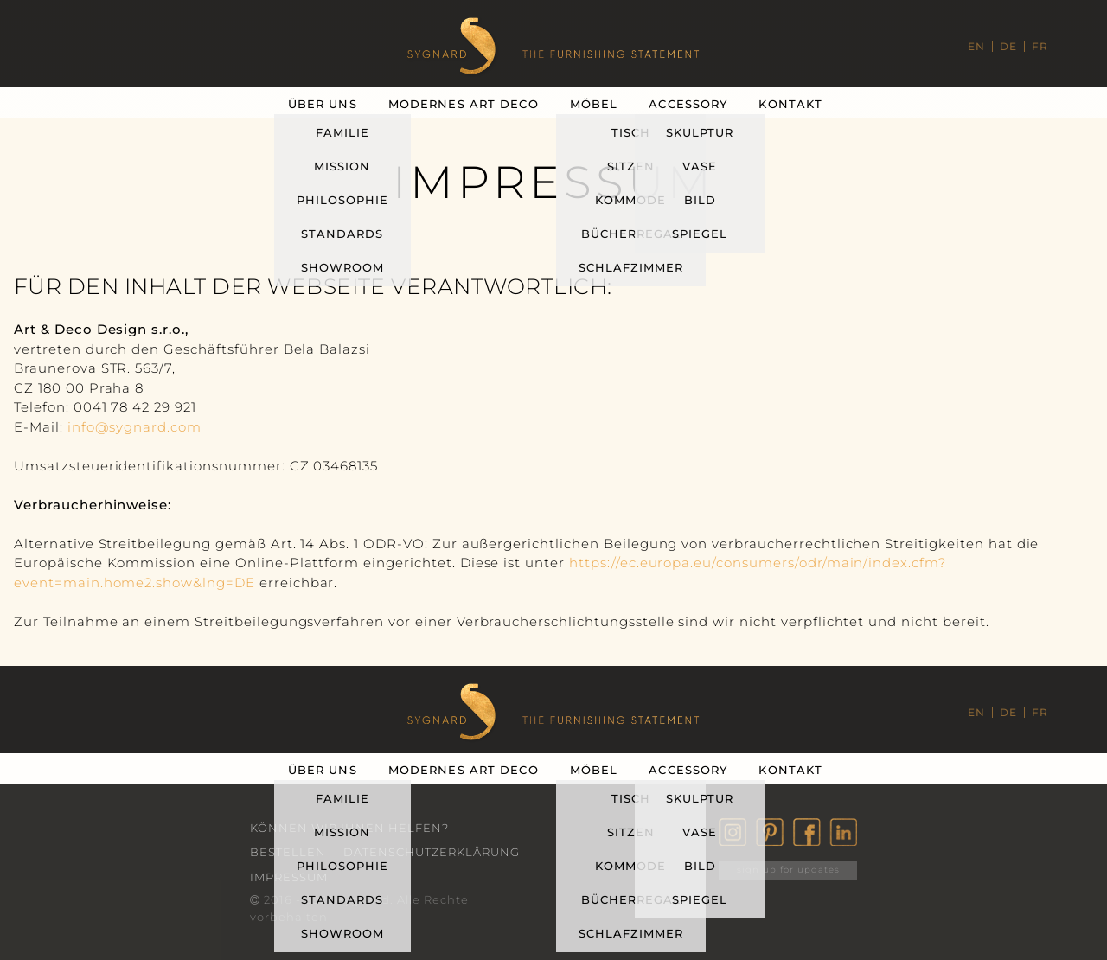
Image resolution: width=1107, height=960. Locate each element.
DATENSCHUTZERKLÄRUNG (431, 852)
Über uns (322, 104)
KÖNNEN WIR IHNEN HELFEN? (349, 828)
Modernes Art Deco (463, 104)
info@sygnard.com (134, 427)
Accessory (688, 104)
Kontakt (790, 104)
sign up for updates (788, 869)
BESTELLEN (288, 852)
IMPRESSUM (289, 877)
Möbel (594, 104)
